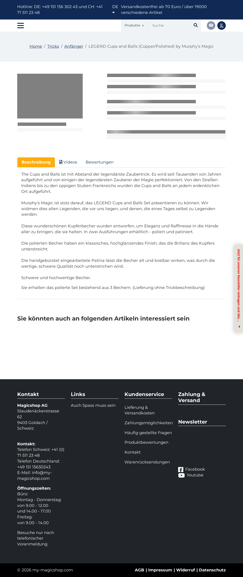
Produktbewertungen (146, 442)
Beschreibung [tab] (36, 162)
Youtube (190, 475)
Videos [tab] (68, 162)
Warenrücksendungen (147, 462)
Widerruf (185, 570)
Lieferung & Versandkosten (140, 410)
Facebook (191, 469)
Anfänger (73, 46)
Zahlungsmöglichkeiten (148, 422)
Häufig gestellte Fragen (148, 432)
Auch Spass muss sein (93, 405)
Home (36, 46)
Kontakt (133, 452)
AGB (139, 570)
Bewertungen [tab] (100, 162)
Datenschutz (212, 570)
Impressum (160, 570)
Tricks (53, 46)
